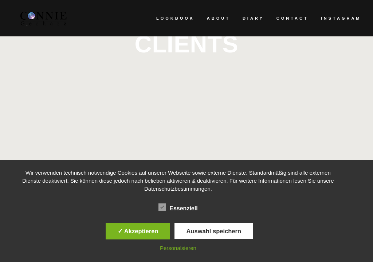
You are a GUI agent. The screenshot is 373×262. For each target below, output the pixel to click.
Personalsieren (178, 248)
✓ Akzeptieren (138, 231)
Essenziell (177, 207)
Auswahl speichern (213, 231)
